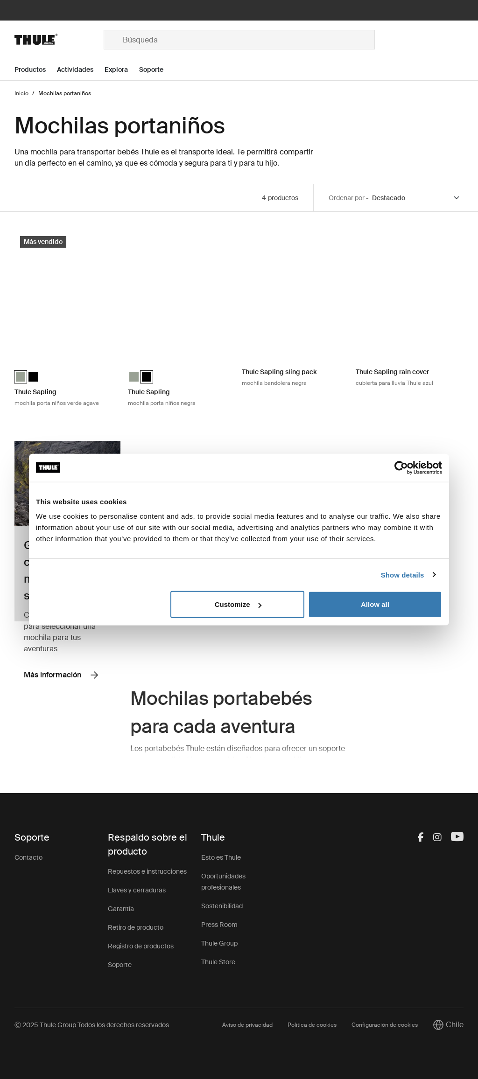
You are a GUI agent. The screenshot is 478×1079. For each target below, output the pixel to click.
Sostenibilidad (222, 906)
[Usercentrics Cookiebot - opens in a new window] (401, 467)
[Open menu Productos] (35, 69)
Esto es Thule (221, 857)
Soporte (120, 965)
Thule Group (219, 943)
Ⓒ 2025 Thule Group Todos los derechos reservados (91, 1025)
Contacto (28, 857)
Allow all (375, 604)
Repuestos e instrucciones (147, 871)
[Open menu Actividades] (81, 69)
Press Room (219, 924)
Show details (402, 574)
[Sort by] (416, 198)
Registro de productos (141, 946)
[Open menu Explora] (122, 69)
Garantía (121, 909)
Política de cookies (312, 1025)
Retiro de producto (135, 927)
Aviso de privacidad (247, 1025)
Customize (238, 604)
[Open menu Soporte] (157, 69)
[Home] (59, 39)
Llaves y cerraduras (137, 890)
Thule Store (218, 962)
